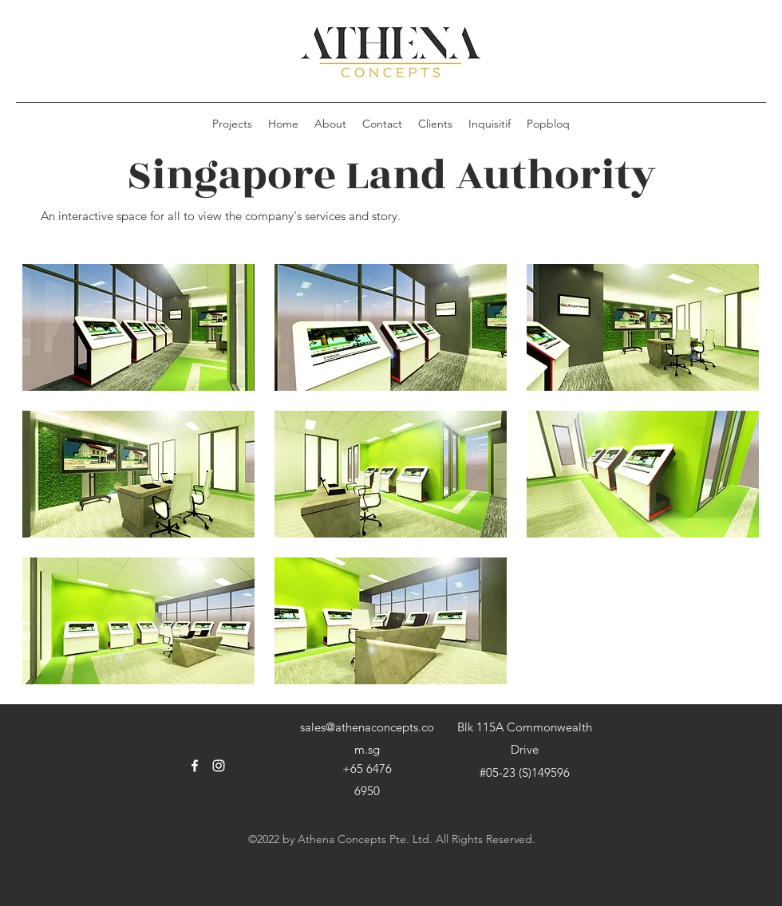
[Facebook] (195, 766)
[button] (138, 327)
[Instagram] (219, 766)
